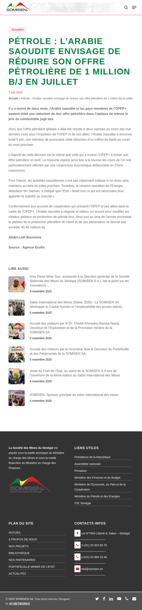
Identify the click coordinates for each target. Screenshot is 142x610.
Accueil (13, 98)
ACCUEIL (15, 532)
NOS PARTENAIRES (22, 560)
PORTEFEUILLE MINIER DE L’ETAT (32, 566)
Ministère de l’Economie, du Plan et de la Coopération (100, 487)
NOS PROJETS (19, 546)
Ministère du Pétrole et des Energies (97, 496)
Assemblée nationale (87, 464)
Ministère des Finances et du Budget (97, 477)
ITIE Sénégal (82, 503)
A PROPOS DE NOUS (23, 539)
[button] (134, 7)
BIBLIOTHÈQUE (19, 553)
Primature (80, 470)
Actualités (17, 29)
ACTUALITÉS (17, 573)
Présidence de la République (92, 457)
